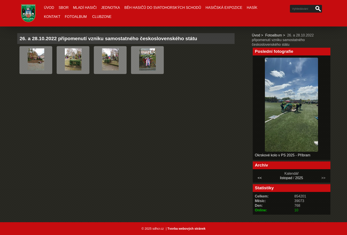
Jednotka (110, 7)
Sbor (64, 7)
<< (260, 178)
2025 (299, 178)
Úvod (49, 7)
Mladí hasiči (85, 7)
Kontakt (52, 17)
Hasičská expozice (224, 7)
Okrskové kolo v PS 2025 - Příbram (282, 155)
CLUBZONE (102, 17)
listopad (286, 178)
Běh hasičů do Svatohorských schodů (162, 7)
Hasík (252, 7)
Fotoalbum (76, 17)
